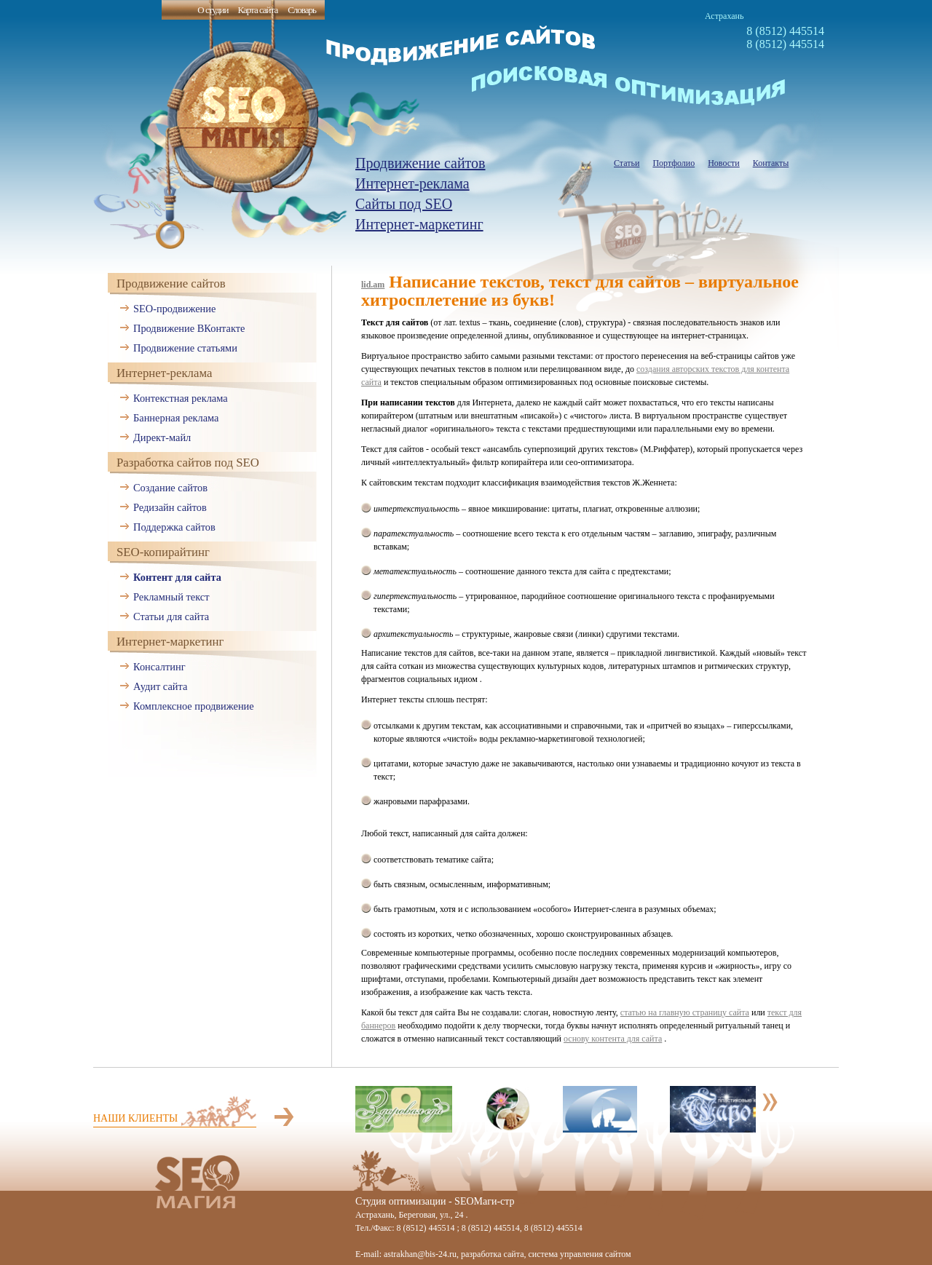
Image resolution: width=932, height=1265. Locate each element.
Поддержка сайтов (174, 527)
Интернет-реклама (412, 183)
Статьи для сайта (171, 616)
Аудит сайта (160, 686)
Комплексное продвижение (193, 706)
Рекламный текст (171, 597)
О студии (212, 9)
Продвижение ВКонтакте (189, 328)
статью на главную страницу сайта (684, 1012)
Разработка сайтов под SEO (187, 462)
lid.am (372, 284)
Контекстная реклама (180, 398)
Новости (724, 163)
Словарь (302, 9)
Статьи (626, 163)
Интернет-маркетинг (419, 224)
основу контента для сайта (613, 1039)
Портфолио (673, 163)
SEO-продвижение (174, 308)
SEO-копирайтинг (163, 552)
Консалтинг (159, 667)
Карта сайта (257, 9)
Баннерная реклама (175, 418)
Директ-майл (162, 437)
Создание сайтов (170, 487)
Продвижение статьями (185, 348)
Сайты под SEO (403, 204)
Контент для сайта (177, 577)
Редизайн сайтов (170, 507)
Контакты (771, 163)
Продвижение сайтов (420, 163)
